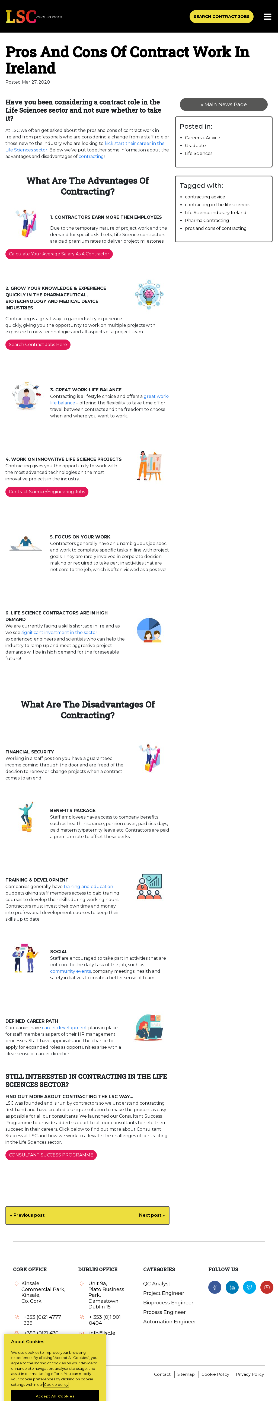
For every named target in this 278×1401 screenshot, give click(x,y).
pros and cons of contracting (216, 228)
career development (64, 1027)
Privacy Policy (250, 1374)
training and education (88, 886)
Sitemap (186, 1374)
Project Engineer (163, 1293)
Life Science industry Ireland (216, 212)
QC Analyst (156, 1284)
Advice (213, 137)
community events (70, 971)
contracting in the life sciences (217, 204)
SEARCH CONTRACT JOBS (222, 16)
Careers (193, 137)
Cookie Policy (215, 1374)
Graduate (195, 145)
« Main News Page (224, 104)
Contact (162, 1374)
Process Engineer (164, 1312)
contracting (91, 156)
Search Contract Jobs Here (38, 344)
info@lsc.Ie (37, 1349)
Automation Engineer (169, 1322)
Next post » (152, 1215)
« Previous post (27, 1215)
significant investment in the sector (59, 632)
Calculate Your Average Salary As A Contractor (59, 253)
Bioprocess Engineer (168, 1303)
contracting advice (205, 196)
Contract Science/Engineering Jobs (47, 491)
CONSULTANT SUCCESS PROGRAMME (51, 1155)
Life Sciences (198, 153)
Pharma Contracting (207, 220)
